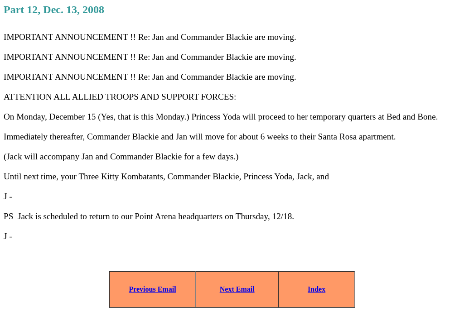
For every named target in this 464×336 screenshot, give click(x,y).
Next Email (237, 289)
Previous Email (152, 289)
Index (316, 289)
